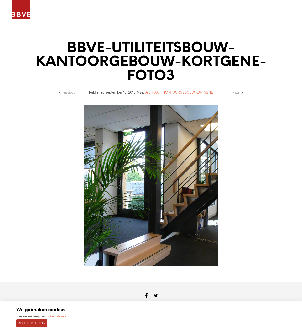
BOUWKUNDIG (120, 9)
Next (236, 92)
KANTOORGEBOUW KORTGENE (188, 92)
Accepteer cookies (31, 323)
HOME (44, 9)
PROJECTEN (62, 9)
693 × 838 (152, 92)
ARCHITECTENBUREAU (90, 9)
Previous (69, 92)
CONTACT (142, 9)
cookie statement (56, 316)
